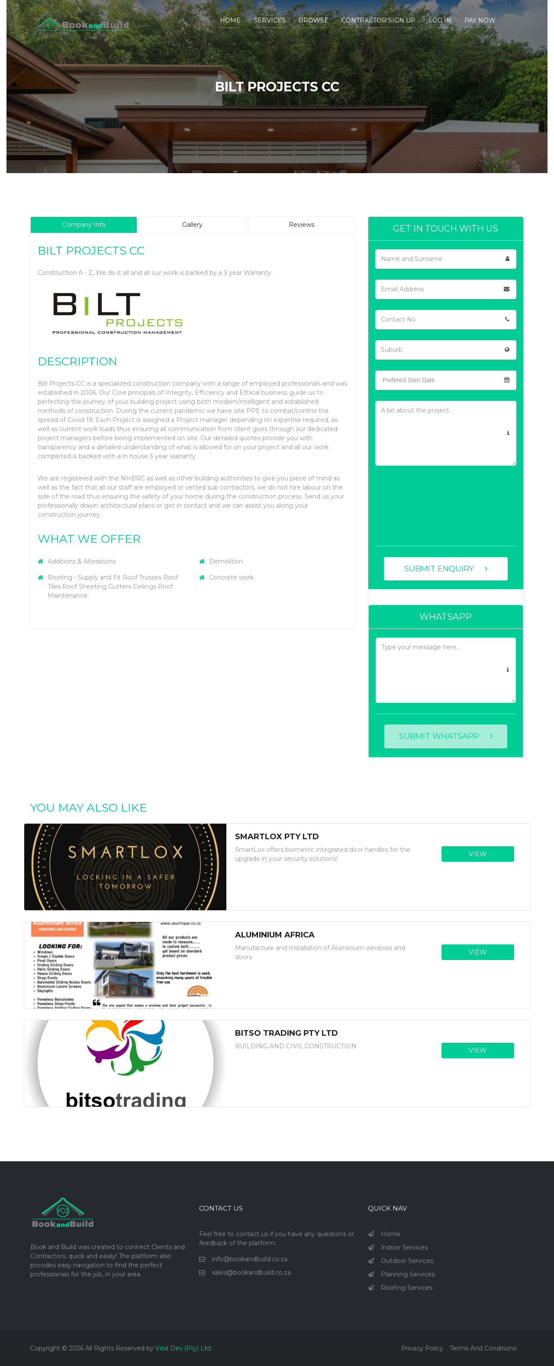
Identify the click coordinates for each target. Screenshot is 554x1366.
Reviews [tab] (301, 225)
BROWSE (314, 20)
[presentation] (410, 508)
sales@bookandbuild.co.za (251, 1272)
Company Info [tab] (84, 225)
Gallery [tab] (192, 225)
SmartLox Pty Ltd (277, 836)
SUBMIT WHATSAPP (446, 736)
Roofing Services (406, 1288)
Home (230, 20)
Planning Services (408, 1274)
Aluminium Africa (275, 935)
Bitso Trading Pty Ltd (286, 1033)
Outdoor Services (407, 1261)
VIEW (478, 854)
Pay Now (480, 20)
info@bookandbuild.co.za (249, 1259)
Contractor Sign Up (378, 20)
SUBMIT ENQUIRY (445, 568)
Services (270, 20)
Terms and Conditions (484, 1348)
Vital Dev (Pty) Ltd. (184, 1348)
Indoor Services (404, 1247)
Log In (439, 20)
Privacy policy (423, 1348)
